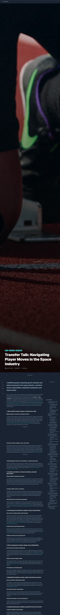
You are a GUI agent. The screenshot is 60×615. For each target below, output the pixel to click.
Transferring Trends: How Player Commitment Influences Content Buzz (20, 425)
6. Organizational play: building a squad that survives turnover (53, 473)
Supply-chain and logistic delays (54, 458)
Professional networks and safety (53, 495)
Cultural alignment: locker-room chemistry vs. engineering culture (54, 429)
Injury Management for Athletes (37, 555)
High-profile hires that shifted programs (53, 487)
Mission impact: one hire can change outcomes (54, 423)
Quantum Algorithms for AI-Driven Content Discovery (17, 524)
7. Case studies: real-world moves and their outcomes (52, 482)
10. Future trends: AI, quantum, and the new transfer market (53, 512)
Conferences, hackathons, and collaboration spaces (54, 497)
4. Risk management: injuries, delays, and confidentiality (52, 453)
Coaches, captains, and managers (53, 475)
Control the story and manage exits (53, 509)
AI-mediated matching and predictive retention (54, 514)
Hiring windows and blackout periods (53, 436)
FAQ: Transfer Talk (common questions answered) (52, 525)
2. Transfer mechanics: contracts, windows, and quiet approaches (53, 432)
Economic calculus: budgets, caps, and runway (53, 425)
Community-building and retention (54, 480)
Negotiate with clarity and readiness (54, 507)
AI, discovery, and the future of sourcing (53, 499)
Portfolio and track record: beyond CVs (54, 450)
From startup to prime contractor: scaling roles (54, 485)
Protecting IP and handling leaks (54, 460)
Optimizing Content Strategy (12, 525)
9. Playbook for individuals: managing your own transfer (52, 502)
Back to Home (5, 1)
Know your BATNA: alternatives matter (53, 465)
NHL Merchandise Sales (37, 454)
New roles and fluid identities (53, 517)
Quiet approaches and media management (53, 441)
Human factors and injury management (54, 455)
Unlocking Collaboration (15, 544)
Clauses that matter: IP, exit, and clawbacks (53, 470)
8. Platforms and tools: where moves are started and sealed (53, 492)
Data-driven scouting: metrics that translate (53, 446)
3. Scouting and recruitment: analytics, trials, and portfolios (53, 443)
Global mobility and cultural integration (53, 477)
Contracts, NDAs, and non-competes (53, 438)
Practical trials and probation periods (53, 448)
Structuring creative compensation (53, 468)
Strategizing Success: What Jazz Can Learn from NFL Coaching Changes (28, 405)
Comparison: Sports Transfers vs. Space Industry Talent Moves (53, 522)
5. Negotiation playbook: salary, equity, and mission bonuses (53, 463)
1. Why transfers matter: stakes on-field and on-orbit (53, 420)
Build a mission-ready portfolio (53, 504)
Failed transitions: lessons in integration (54, 490)
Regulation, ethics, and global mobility (53, 519)
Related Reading (52, 526)
